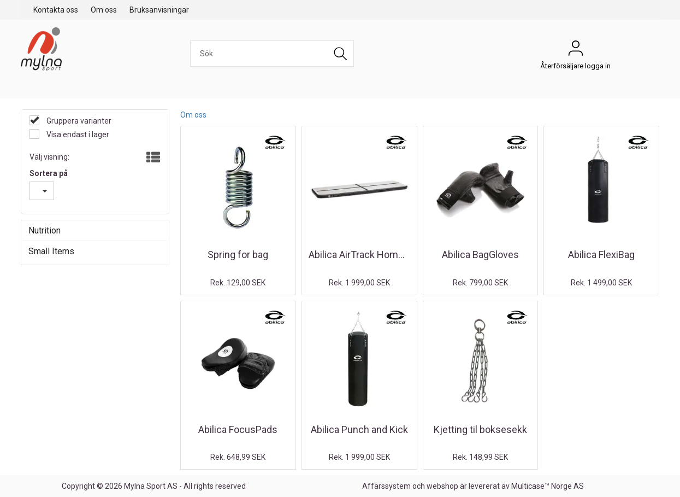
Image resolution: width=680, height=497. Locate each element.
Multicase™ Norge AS (547, 486)
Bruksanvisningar (159, 9)
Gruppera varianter (78, 120)
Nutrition (44, 230)
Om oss (104, 9)
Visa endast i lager (77, 134)
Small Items (51, 251)
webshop (442, 486)
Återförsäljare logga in (575, 50)
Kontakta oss (55, 9)
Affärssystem (386, 486)
